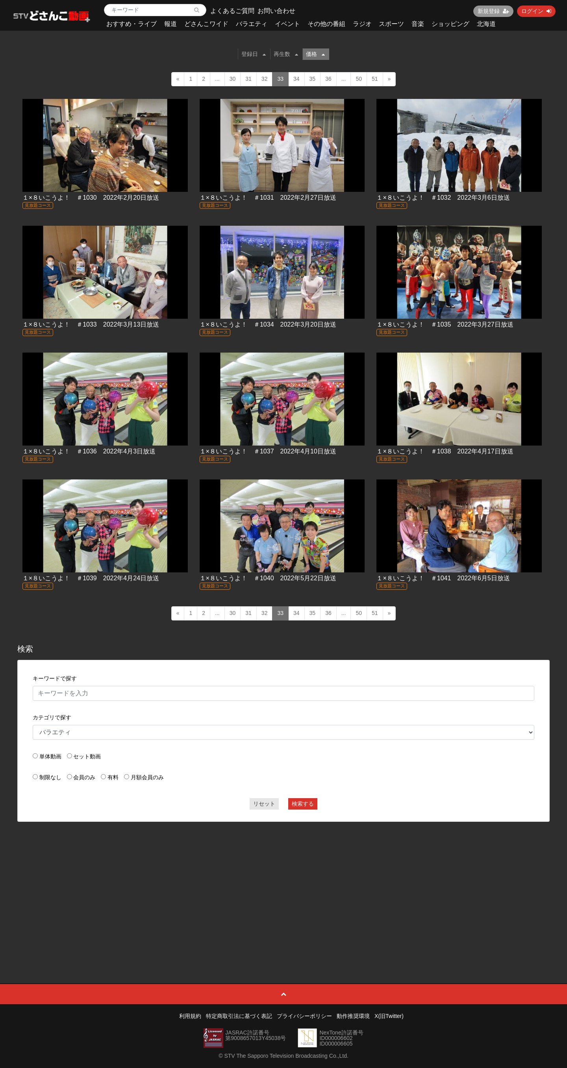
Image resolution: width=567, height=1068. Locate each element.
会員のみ (84, 777)
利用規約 (190, 1016)
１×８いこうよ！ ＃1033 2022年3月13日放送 (90, 324)
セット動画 (87, 756)
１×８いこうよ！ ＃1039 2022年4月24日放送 (90, 578)
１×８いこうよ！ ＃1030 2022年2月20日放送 (90, 197)
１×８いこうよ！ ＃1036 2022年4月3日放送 (89, 451)
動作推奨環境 (353, 1016)
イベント (287, 23)
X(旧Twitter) (389, 1016)
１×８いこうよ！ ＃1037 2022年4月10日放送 (268, 451)
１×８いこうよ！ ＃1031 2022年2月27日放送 (268, 197)
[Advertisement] (283, 885)
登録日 (253, 54)
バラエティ (251, 23)
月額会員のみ (147, 777)
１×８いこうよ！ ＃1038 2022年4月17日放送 (444, 451)
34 (296, 79)
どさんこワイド (206, 23)
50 (359, 79)
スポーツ (391, 23)
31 (248, 79)
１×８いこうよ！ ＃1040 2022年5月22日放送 (268, 578)
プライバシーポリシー (304, 1016)
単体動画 (50, 756)
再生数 (286, 54)
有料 (113, 777)
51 (375, 79)
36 (328, 79)
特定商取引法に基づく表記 (239, 1016)
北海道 (486, 23)
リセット (264, 804)
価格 (315, 54)
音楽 (417, 23)
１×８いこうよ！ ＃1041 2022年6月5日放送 (443, 578)
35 (312, 79)
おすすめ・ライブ (131, 23)
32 (264, 79)
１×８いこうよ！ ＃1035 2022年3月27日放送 (444, 324)
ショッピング (450, 23)
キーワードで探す (55, 678)
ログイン (536, 11)
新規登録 (493, 11)
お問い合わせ (276, 10)
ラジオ (362, 23)
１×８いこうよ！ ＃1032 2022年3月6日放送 (443, 197)
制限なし (50, 777)
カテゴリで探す (52, 717)
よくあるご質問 (232, 10)
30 (233, 79)
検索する (303, 804)
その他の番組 (326, 23)
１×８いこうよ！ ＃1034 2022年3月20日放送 (268, 324)
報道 (170, 23)
